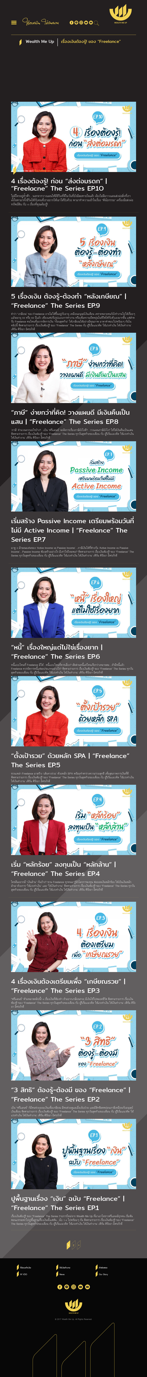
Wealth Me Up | (40, 170)
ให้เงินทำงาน (65, 1267)
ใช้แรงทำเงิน (25, 1267)
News (62, 1274)
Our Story (103, 1274)
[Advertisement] (73, 75)
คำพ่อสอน (103, 1267)
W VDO (23, 1274)
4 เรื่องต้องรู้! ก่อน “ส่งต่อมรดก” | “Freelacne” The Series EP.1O (59, 184)
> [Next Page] (78, 1245)
